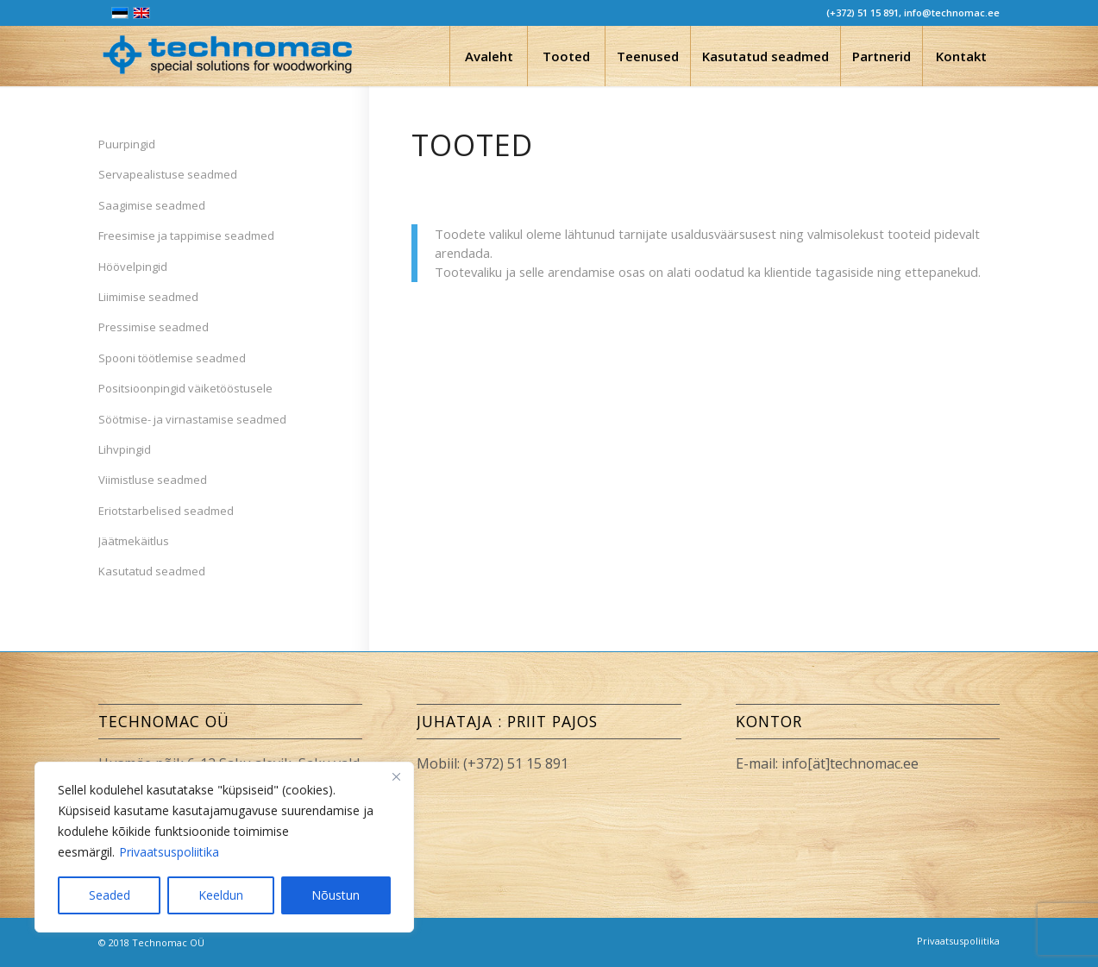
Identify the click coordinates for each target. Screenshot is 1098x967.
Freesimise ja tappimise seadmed (186, 235)
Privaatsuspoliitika (169, 852)
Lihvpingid (124, 449)
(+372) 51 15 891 (862, 12)
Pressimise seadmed (153, 327)
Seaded (109, 895)
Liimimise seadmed (148, 297)
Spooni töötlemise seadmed (172, 358)
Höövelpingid (132, 266)
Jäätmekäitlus (133, 541)
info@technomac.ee (952, 12)
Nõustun (335, 895)
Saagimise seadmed (151, 205)
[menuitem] (488, 56)
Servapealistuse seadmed (167, 174)
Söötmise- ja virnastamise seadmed (192, 419)
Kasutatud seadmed (151, 571)
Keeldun (220, 895)
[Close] (396, 776)
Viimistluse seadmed (152, 479)
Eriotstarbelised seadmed (166, 510)
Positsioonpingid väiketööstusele (185, 388)
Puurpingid (126, 144)
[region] (224, 847)
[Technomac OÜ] (227, 60)
